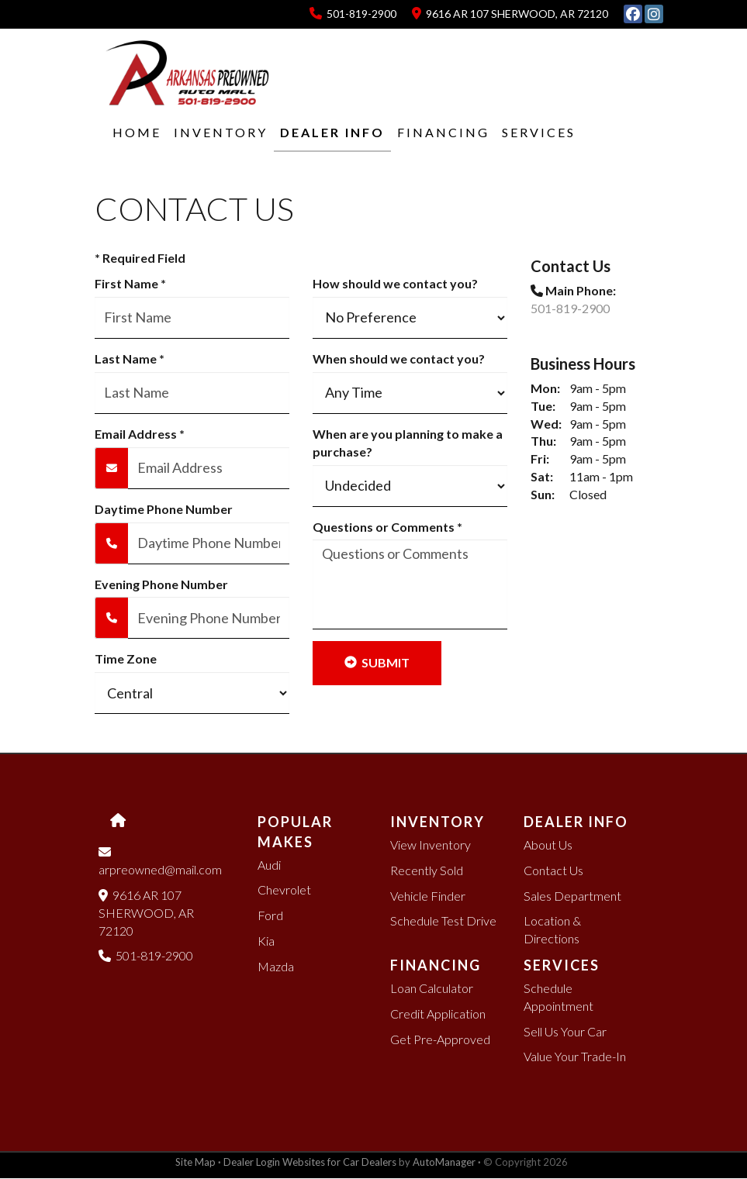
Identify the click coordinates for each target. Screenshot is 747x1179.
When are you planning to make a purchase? (408, 442)
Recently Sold (426, 870)
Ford (270, 915)
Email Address (140, 433)
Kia (266, 940)
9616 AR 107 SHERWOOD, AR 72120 (510, 13)
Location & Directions (552, 929)
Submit (377, 662)
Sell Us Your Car (565, 1031)
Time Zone (126, 658)
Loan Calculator (431, 988)
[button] (214, 132)
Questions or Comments (387, 526)
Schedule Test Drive (443, 920)
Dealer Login (251, 1162)
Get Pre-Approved (440, 1039)
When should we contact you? (399, 358)
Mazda (276, 966)
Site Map (195, 1162)
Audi (269, 864)
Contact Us (553, 870)
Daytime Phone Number (164, 509)
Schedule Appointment (558, 997)
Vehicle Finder (427, 895)
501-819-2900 (353, 13)
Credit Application (438, 1013)
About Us (548, 844)
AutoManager (444, 1162)
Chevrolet (284, 889)
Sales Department (572, 895)
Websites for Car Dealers (339, 1162)
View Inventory (430, 844)
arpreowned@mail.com (161, 860)
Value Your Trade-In (575, 1056)
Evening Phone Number (161, 584)
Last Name (129, 358)
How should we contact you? (395, 283)
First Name (130, 283)
